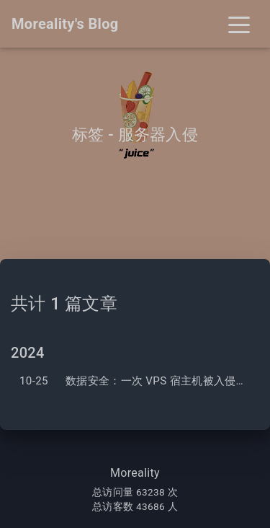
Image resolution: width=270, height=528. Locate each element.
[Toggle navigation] (239, 24)
